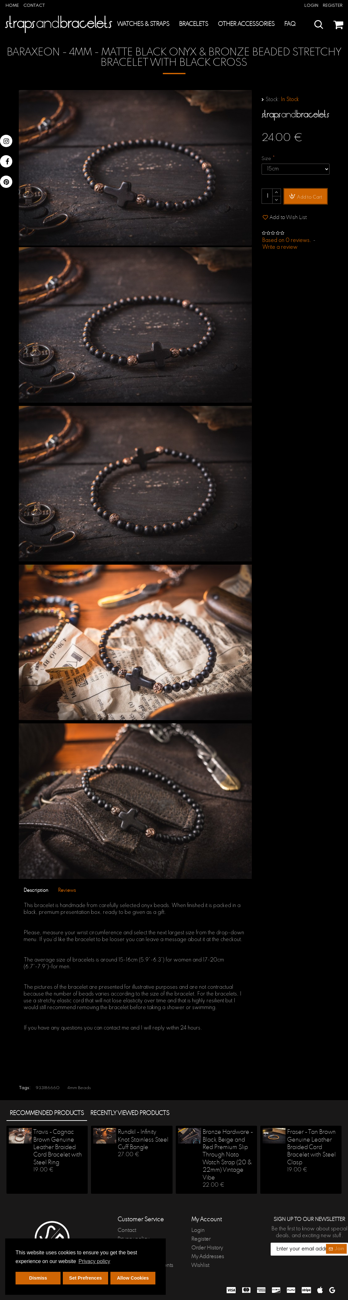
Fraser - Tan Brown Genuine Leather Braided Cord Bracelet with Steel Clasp (311, 1147)
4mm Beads (79, 1088)
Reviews (67, 890)
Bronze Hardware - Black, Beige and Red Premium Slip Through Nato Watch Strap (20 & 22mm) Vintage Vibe (228, 1154)
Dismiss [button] (38, 1278)
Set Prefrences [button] (85, 1278)
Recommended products (47, 1113)
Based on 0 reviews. (286, 240)
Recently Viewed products (129, 1113)
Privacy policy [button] (94, 1261)
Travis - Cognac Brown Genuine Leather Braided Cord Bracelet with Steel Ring (57, 1147)
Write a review (279, 247)
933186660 (48, 1088)
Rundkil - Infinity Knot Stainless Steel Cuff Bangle (143, 1139)
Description (36, 890)
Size (266, 158)
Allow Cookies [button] (133, 1278)
